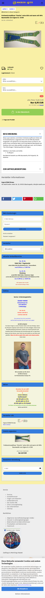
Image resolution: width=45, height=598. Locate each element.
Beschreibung (10, 134)
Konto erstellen (8, 233)
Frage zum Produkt (9, 120)
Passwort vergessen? (9, 236)
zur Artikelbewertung (14, 169)
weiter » (5, 9)
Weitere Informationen (22, 594)
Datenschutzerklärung (24, 585)
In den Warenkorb (20, 112)
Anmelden (22, 229)
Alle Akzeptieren (22, 589)
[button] (6, 199)
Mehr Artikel (6, 424)
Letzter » (12, 9)
